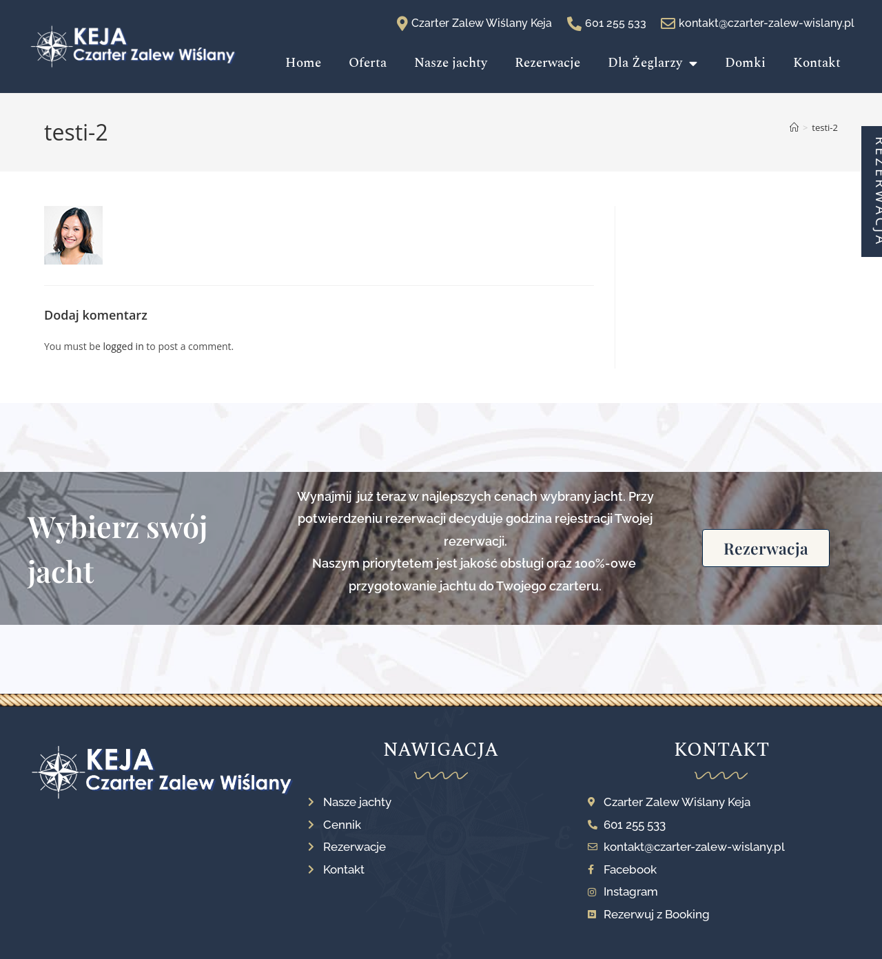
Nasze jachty (450, 63)
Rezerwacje (547, 63)
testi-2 (825, 127)
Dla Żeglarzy (652, 63)
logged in (123, 346)
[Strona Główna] (794, 127)
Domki (745, 63)
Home (303, 63)
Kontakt (817, 63)
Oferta (368, 63)
